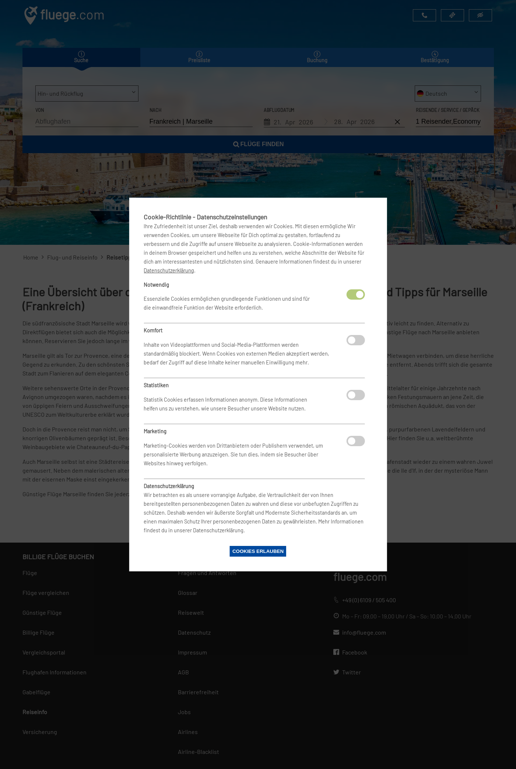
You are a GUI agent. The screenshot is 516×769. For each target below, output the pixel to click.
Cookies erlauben (258, 551)
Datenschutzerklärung (169, 270)
